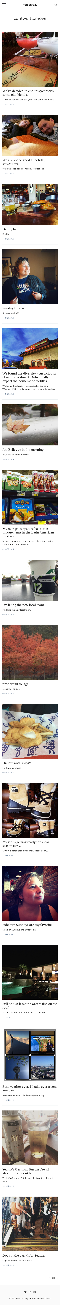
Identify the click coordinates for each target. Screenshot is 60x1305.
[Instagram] (30, 1291)
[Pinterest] (34, 1291)
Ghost (48, 1298)
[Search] (56, 4)
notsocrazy (30, 5)
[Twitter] (25, 1291)
